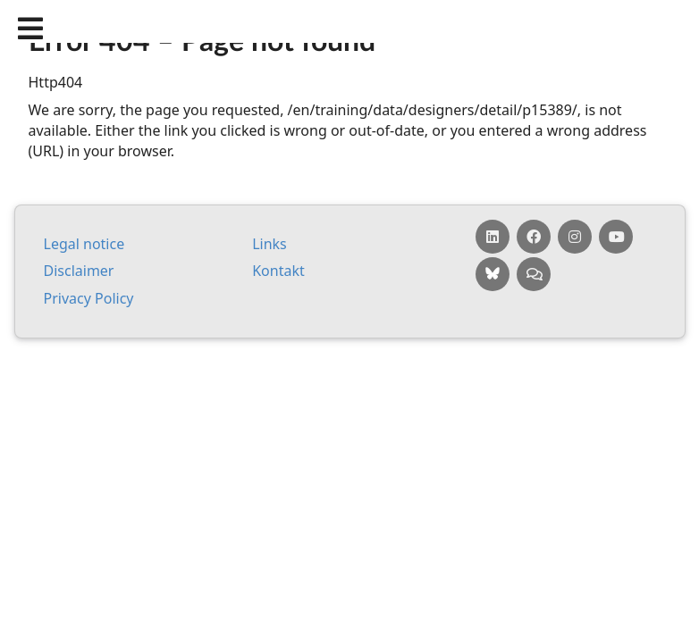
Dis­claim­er (79, 270)
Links (269, 244)
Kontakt (278, 270)
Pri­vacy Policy (89, 298)
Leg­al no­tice (84, 244)
